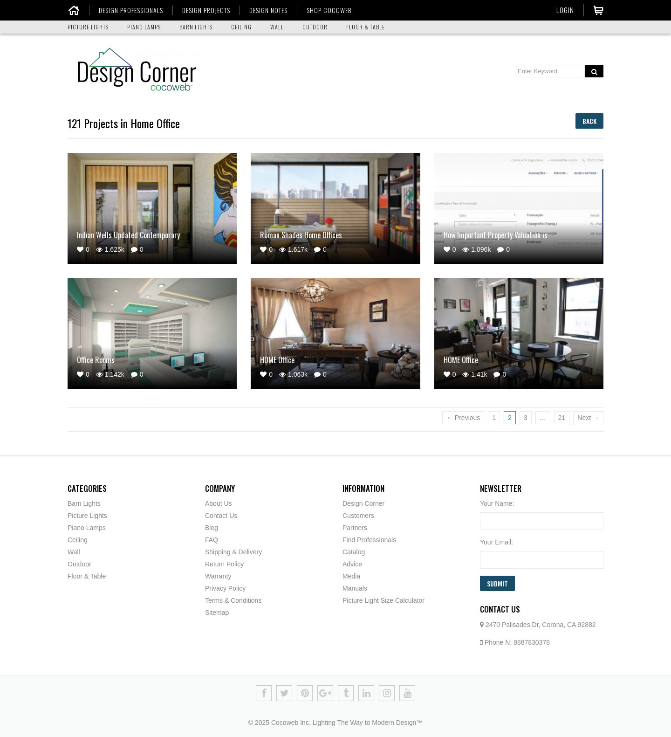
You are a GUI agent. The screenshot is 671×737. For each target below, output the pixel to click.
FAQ (211, 540)
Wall (74, 552)
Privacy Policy (225, 588)
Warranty (218, 576)
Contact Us (221, 515)
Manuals (354, 588)
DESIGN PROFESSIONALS (131, 10)
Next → (588, 417)
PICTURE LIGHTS (88, 27)
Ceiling (78, 540)
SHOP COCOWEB (329, 10)
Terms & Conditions (233, 600)
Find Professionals (369, 540)
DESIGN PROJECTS (206, 10)
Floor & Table (87, 576)
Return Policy (224, 564)
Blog (211, 527)
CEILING (241, 27)
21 (562, 417)
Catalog (353, 552)
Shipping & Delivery (233, 552)
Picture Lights (87, 515)
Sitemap (217, 612)
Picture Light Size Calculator (383, 600)
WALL (277, 27)
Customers (358, 515)
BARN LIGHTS (195, 27)
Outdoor (79, 564)
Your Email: (496, 542)
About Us (218, 503)
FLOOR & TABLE (365, 27)
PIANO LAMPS (144, 27)
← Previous (463, 417)
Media (351, 576)
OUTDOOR (315, 27)
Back (589, 121)
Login (565, 10)
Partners (354, 527)
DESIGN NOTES (268, 10)
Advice (352, 564)
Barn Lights (84, 503)
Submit (497, 583)
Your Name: (497, 503)
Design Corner (363, 503)
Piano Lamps (87, 527)
